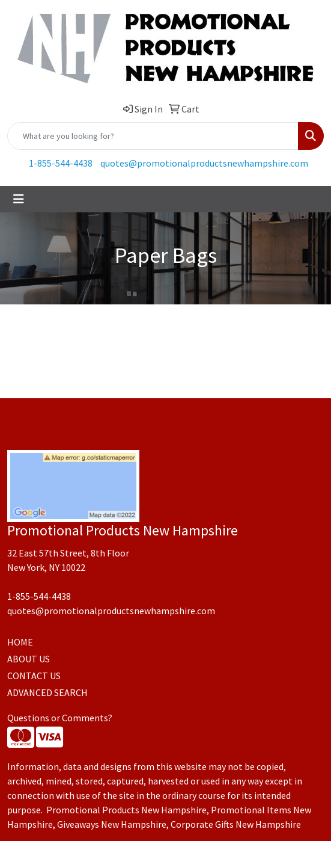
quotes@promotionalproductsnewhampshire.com (204, 163)
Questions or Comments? (59, 718)
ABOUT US (28, 659)
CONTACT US (34, 676)
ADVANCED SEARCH (47, 692)
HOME (20, 642)
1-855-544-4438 (61, 163)
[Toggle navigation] (18, 199)
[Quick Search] (153, 136)
